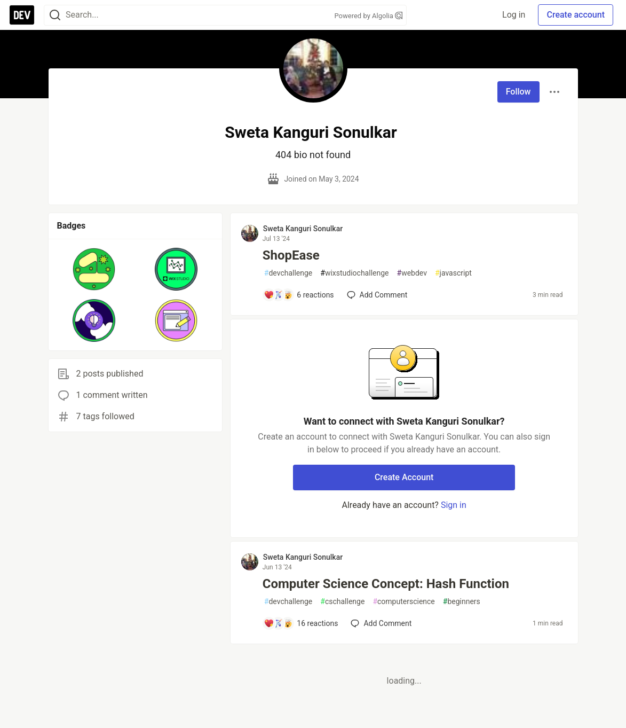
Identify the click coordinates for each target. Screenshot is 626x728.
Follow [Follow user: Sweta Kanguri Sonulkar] (518, 92)
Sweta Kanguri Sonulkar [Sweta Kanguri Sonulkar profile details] (303, 228)
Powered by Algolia (368, 16)
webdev (412, 273)
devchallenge (288, 273)
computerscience (403, 601)
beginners (461, 601)
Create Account (404, 477)
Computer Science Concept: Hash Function (386, 583)
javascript (453, 273)
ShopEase (291, 255)
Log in (513, 15)
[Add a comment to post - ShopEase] (298, 294)
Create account (575, 15)
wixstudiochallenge (354, 273)
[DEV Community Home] (22, 15)
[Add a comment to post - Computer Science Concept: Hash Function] (301, 623)
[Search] (55, 15)
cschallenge (342, 601)
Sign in (453, 505)
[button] (94, 269)
